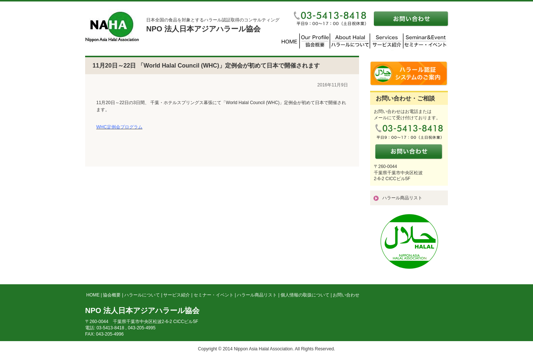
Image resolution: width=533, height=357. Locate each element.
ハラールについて (142, 295)
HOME (93, 295)
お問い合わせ (346, 295)
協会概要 (112, 295)
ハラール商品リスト (402, 197)
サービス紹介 (176, 295)
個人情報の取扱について (305, 295)
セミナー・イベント (214, 295)
